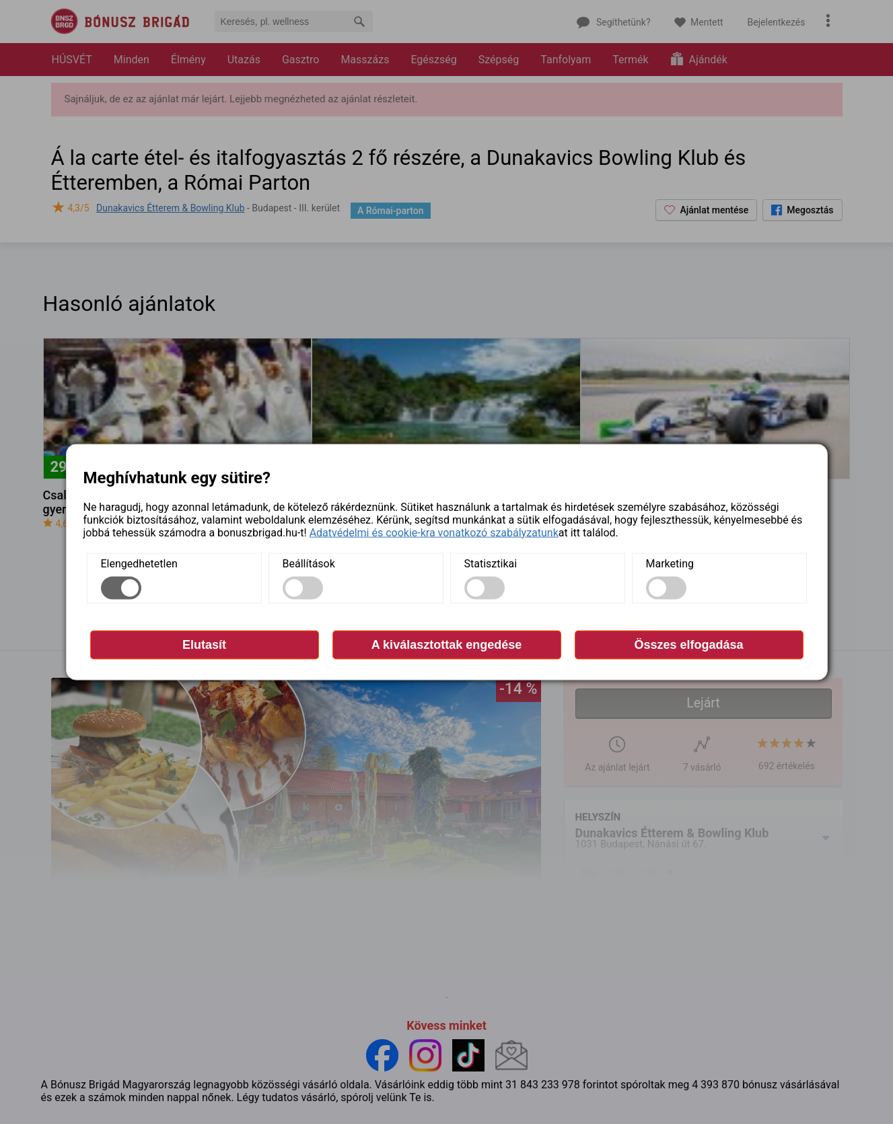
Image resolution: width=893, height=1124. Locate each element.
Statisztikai (490, 563)
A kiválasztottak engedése (446, 644)
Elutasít (204, 644)
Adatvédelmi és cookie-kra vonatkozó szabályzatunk (434, 532)
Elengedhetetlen (139, 563)
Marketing (670, 563)
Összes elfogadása (688, 644)
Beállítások (309, 563)
